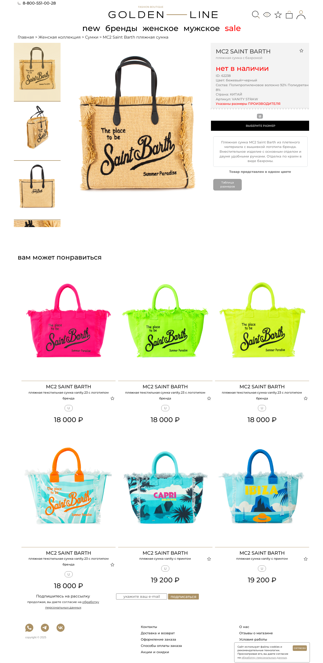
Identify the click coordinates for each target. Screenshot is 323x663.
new (90, 28)
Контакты (149, 627)
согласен (300, 648)
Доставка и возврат (158, 633)
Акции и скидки (155, 652)
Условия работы (253, 639)
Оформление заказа (158, 639)
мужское (202, 28)
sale (234, 28)
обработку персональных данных (264, 657)
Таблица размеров (227, 184)
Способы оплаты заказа (161, 646)
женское (160, 28)
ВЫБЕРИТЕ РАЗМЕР (260, 126)
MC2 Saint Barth (243, 51)
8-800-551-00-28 (37, 3)
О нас (244, 627)
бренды (120, 28)
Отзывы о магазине (256, 633)
